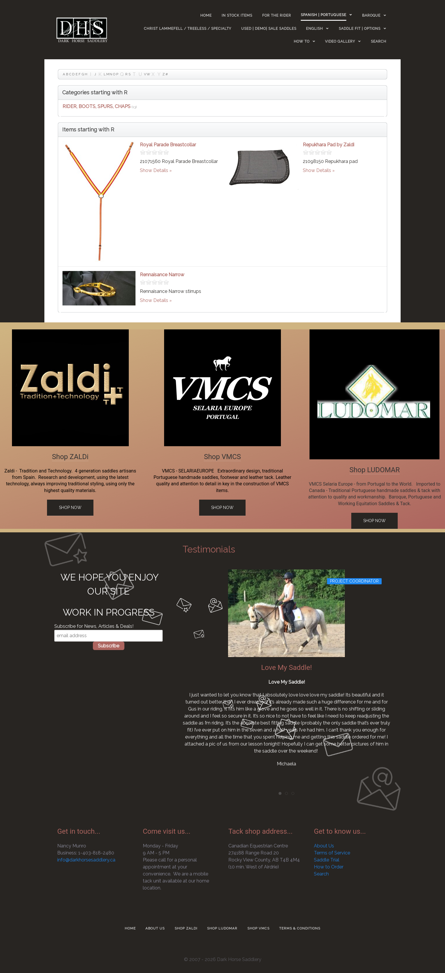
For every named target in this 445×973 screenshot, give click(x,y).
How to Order (328, 867)
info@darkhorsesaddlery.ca (86, 860)
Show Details (154, 170)
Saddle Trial (326, 860)
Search (321, 874)
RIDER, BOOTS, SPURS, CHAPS (96, 106)
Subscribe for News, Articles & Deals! (93, 626)
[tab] (280, 793)
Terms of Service (332, 853)
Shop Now (70, 507)
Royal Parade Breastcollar (168, 144)
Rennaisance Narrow (162, 274)
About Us (324, 846)
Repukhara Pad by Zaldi (328, 144)
